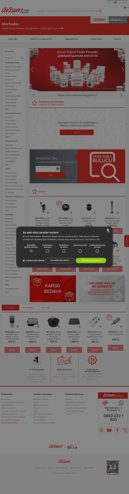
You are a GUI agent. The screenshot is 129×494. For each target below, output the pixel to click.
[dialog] (64, 247)
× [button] (109, 229)
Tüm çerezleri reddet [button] (57, 258)
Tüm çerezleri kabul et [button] (90, 258)
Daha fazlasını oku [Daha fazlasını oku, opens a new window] (92, 237)
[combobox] (108, 227)
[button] (33, 265)
